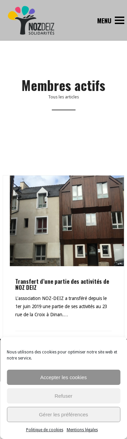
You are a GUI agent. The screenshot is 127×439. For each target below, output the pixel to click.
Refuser (63, 396)
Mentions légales (82, 430)
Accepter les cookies (63, 377)
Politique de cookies (44, 430)
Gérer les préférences (63, 414)
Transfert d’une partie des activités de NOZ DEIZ (62, 284)
